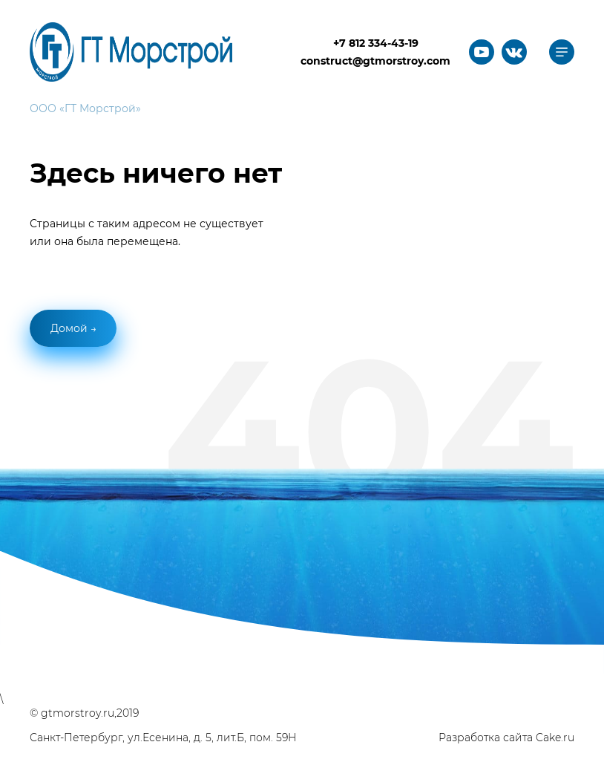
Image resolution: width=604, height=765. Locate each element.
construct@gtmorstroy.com (375, 61)
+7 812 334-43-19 (375, 43)
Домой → (73, 328)
